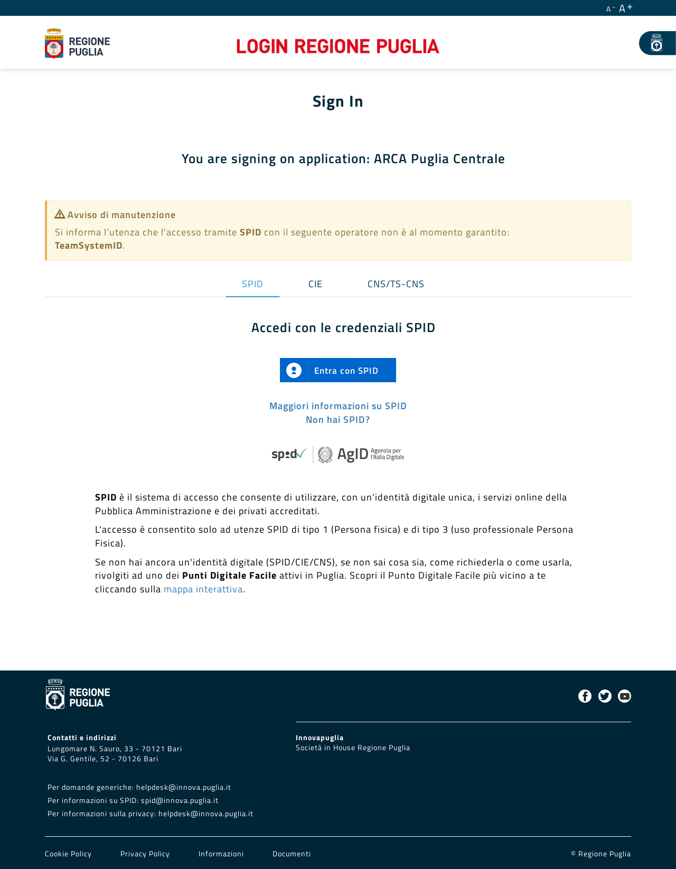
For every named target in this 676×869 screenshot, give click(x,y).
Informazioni (221, 853)
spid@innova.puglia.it (180, 800)
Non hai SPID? (338, 419)
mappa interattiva (203, 589)
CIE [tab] (315, 284)
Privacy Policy (146, 853)
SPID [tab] (253, 284)
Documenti (292, 853)
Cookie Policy (69, 853)
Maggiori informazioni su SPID (338, 406)
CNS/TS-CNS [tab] (396, 284)
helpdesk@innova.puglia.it (183, 787)
